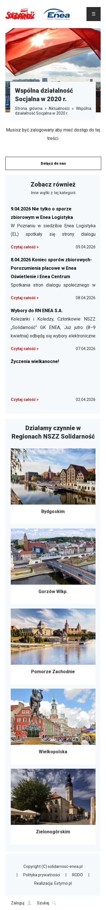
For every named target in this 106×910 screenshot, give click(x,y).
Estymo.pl (63, 883)
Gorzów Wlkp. (53, 566)
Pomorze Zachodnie (53, 646)
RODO (77, 875)
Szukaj (46, 903)
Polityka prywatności (41, 875)
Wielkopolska (53, 726)
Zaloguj (21, 903)
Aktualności (59, 108)
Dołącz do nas (53, 163)
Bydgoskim (53, 486)
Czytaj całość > (25, 247)
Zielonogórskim (53, 807)
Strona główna (29, 108)
